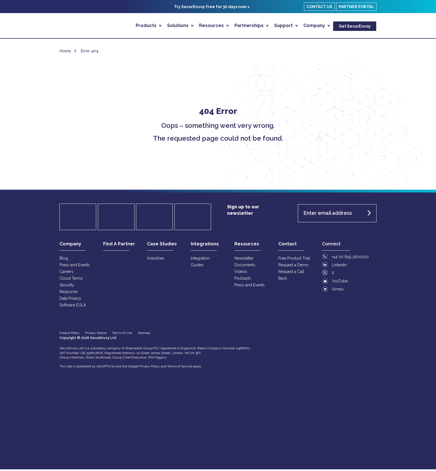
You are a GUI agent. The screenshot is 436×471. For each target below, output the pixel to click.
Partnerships (249, 25)
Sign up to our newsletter (243, 212)
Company (314, 25)
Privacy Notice (95, 334)
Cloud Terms (71, 280)
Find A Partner (119, 245)
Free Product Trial (294, 260)
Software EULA (73, 306)
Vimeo (338, 291)
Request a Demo (293, 266)
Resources (212, 25)
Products (147, 25)
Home (65, 52)
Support (284, 25)
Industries (155, 260)
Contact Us (319, 6)
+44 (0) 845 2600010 (350, 258)
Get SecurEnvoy (355, 26)
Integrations (205, 245)
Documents (244, 266)
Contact (287, 245)
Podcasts (242, 280)
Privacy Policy (149, 368)
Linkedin (339, 266)
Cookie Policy (70, 334)
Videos (240, 273)
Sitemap (144, 334)
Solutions (178, 25)
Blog (64, 260)
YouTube (340, 282)
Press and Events (75, 266)
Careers (66, 273)
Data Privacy (70, 300)
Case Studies (162, 245)
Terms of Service (179, 368)
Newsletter (244, 260)
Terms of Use (122, 334)
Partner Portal (356, 6)
